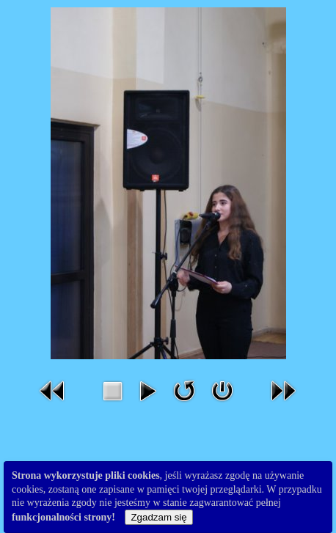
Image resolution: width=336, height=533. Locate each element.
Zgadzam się (158, 517)
